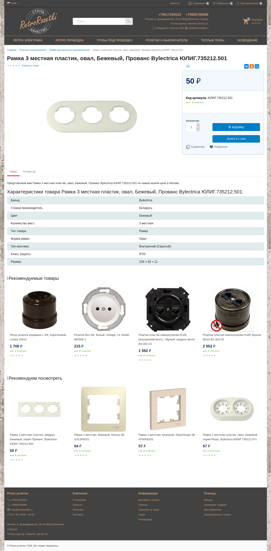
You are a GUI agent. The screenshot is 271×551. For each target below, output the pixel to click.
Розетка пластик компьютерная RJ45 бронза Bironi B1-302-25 (232, 337)
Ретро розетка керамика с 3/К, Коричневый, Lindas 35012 (38, 337)
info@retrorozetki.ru (198, 28)
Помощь (143, 504)
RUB (13, 3)
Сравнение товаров (215, 504)
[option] (39, 326)
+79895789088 (197, 14)
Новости (174, 3)
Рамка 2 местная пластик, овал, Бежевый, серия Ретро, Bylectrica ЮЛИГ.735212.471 (230, 437)
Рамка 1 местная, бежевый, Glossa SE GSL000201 (99, 437)
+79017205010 (170, 14)
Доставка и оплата (148, 500)
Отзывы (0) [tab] (29, 171)
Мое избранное (212, 509)
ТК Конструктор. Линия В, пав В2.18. (189, 23)
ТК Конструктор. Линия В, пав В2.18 (27, 534)
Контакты (78, 514)
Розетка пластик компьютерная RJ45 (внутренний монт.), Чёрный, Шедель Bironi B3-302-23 (167, 339)
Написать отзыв (30, 65)
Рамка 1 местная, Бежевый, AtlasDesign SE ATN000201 (167, 437)
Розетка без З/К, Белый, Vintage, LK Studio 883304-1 (101, 337)
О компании (79, 500)
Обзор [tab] (13, 171)
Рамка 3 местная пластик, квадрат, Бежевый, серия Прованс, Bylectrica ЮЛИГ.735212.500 (33, 439)
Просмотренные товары (217, 514)
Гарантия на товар (148, 509)
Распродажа (145, 519)
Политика (78, 509)
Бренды (208, 500)
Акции (141, 514)
